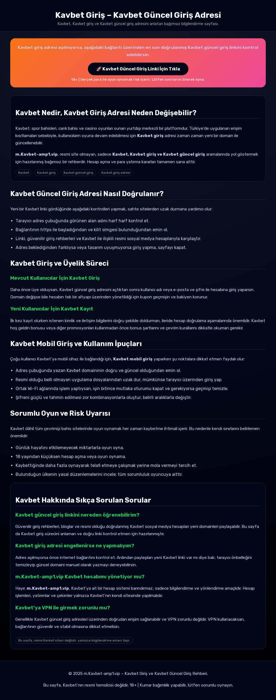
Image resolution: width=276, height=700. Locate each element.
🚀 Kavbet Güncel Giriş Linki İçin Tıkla (138, 68)
